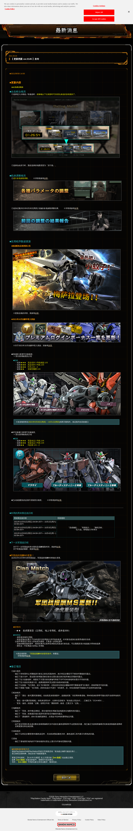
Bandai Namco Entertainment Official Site (41, 820)
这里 (46, 178)
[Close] (129, 11)
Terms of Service (63, 820)
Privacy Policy (76, 820)
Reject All (99, 11)
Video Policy (101, 820)
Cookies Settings (99, 5)
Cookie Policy (89, 820)
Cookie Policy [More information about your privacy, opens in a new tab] (10, 8)
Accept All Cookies (99, 18)
